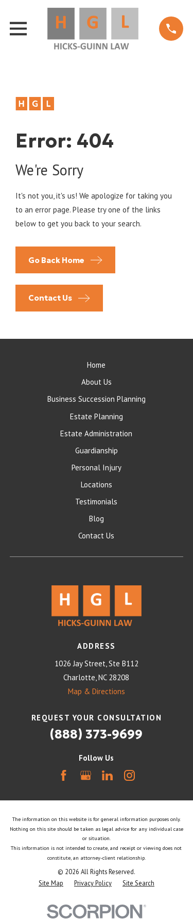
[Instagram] (129, 775)
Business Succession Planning (96, 399)
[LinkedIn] (107, 775)
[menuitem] (51, 883)
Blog (96, 518)
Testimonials (96, 501)
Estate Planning (96, 416)
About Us (96, 382)
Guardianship (96, 450)
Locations (96, 484)
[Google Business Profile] (85, 775)
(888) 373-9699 (96, 734)
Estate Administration (96, 433)
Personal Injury (96, 467)
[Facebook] (63, 775)
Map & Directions (96, 691)
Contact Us (96, 535)
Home (96, 365)
